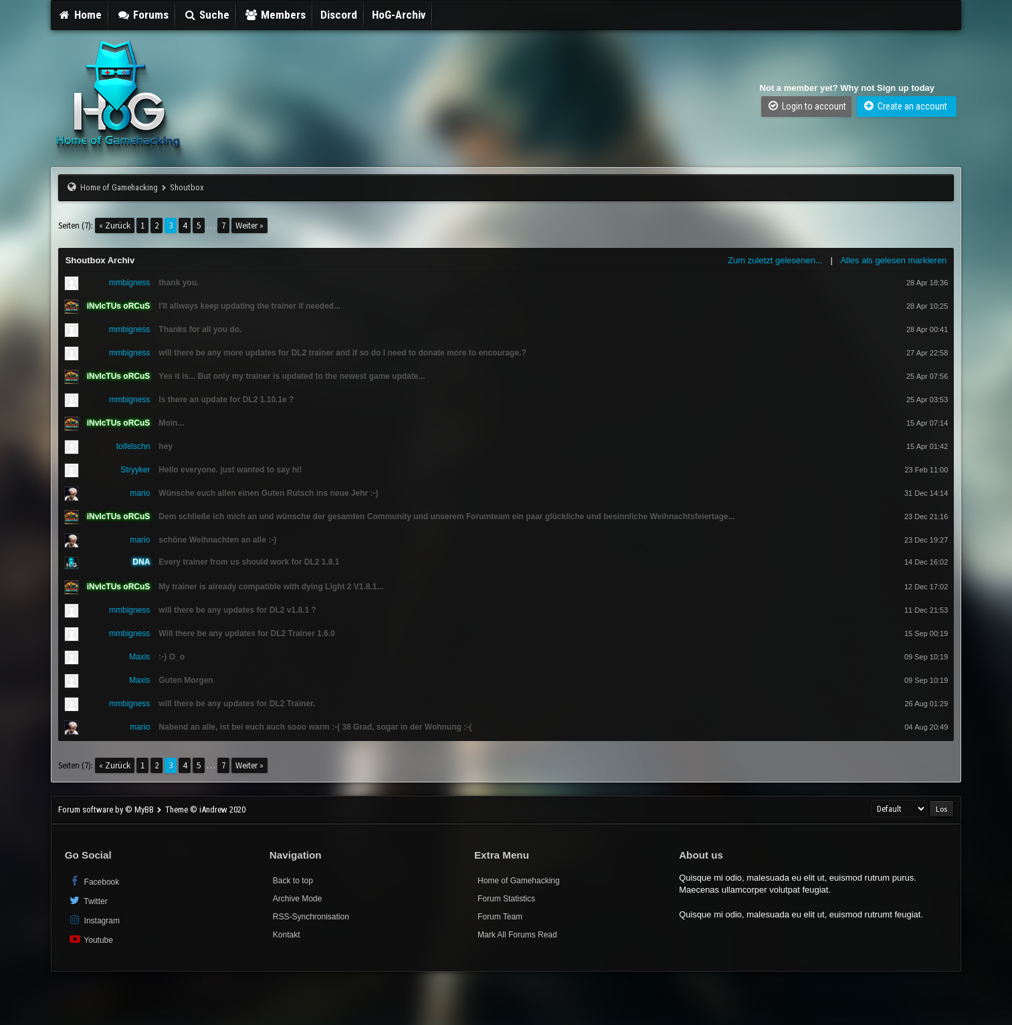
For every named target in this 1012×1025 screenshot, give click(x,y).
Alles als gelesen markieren (893, 260)
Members (275, 14)
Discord (338, 14)
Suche (206, 14)
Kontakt (286, 934)
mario (140, 493)
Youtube (90, 939)
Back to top (293, 880)
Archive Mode (297, 898)
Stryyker (135, 469)
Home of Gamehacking (119, 187)
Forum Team (500, 916)
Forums (142, 14)
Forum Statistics (506, 898)
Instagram (94, 919)
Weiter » (249, 225)
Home (80, 14)
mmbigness (129, 282)
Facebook (94, 881)
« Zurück (114, 225)
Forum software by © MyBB (107, 809)
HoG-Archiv (398, 14)
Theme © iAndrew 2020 (205, 809)
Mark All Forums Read (517, 934)
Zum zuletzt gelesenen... (775, 260)
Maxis (139, 657)
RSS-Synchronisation (311, 916)
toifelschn (133, 446)
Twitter (88, 900)
